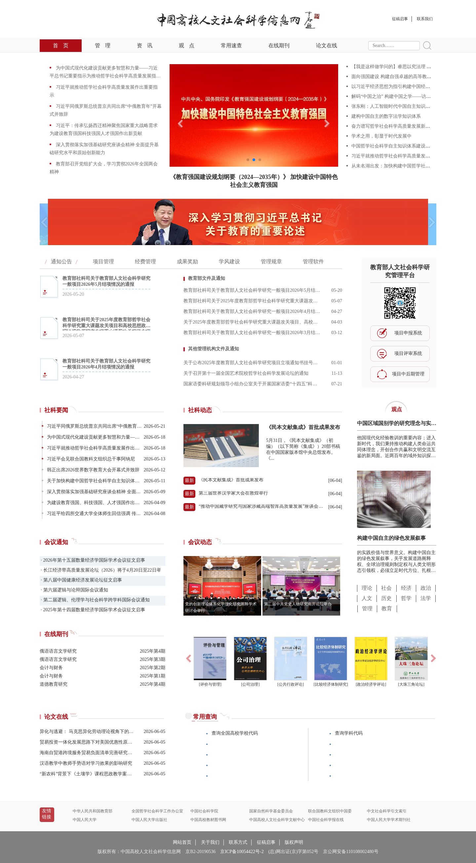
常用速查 (231, 45)
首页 (60, 45)
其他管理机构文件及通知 (213, 348)
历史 (386, 598)
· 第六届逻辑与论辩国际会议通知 (74, 589)
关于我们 (210, 842)
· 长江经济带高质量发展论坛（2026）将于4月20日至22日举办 (100, 570)
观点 (186, 45)
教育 (386, 608)
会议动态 (200, 542)
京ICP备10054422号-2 (241, 851)
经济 (406, 588)
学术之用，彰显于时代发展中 (381, 136)
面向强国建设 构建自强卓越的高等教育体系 (396, 76)
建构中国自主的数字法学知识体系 (386, 116)
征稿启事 (266, 842)
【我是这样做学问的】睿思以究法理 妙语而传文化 (403, 66)
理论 (367, 588)
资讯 (144, 45)
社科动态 (200, 410)
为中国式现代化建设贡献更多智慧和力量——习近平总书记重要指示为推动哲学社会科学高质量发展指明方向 (105, 75)
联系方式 (238, 842)
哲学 (406, 598)
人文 (367, 598)
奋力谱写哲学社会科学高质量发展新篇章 (393, 126)
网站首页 (182, 842)
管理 (102, 45)
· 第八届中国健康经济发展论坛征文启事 (81, 580)
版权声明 (294, 842)
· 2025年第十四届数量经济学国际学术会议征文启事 (92, 609)
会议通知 (56, 542)
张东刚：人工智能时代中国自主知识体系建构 (397, 106)
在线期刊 (279, 45)
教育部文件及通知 (206, 278)
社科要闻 (56, 410)
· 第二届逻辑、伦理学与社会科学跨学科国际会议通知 (95, 599)
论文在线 (326, 45)
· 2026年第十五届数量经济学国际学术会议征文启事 (92, 560)
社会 (386, 588)
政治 (425, 588)
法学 (425, 598)
